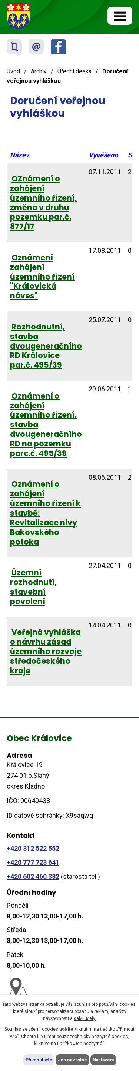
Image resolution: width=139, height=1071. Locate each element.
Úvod (13, 71)
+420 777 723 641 (33, 862)
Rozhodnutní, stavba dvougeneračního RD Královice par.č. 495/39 (46, 346)
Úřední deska (74, 71)
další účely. (85, 1018)
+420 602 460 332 (33, 876)
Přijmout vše (39, 1059)
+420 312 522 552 (33, 848)
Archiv (39, 71)
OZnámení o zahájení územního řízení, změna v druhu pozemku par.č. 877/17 (43, 202)
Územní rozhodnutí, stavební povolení (33, 587)
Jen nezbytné (72, 1059)
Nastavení (103, 1059)
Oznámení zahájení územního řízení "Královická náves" (42, 276)
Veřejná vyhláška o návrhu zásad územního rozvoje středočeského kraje (46, 651)
